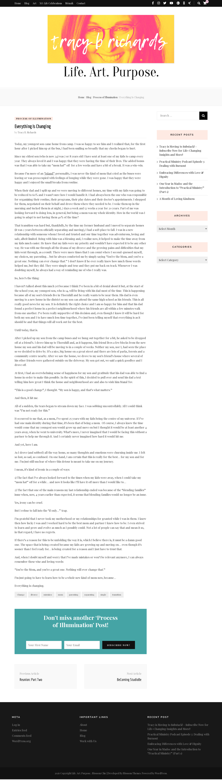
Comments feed (21, 736)
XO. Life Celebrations (51, 3)
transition (116, 595)
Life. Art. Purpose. (111, 72)
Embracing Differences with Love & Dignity (174, 744)
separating (89, 595)
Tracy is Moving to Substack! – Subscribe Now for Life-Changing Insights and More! (180, 150)
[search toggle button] (199, 3)
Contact (81, 3)
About (83, 725)
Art (34, 3)
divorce (34, 595)
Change (21, 595)
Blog (26, 3)
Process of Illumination (33, 118)
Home (18, 3)
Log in (16, 725)
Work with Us (88, 742)
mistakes (48, 595)
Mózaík (69, 3)
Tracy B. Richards (27, 133)
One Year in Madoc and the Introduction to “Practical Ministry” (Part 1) (181, 188)
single (103, 595)
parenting (73, 595)
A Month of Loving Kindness (177, 199)
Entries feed (19, 731)
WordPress (161, 774)
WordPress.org (21, 742)
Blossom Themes (132, 774)
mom (60, 595)
